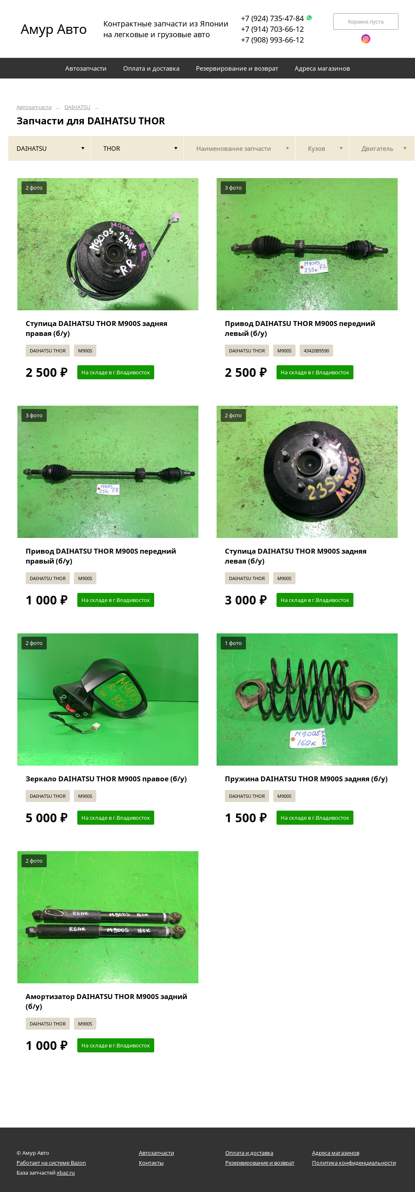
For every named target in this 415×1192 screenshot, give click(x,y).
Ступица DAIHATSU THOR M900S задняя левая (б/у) (296, 556)
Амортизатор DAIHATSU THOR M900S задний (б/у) (106, 1001)
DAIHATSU (77, 107)
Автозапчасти (34, 107)
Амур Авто (54, 29)
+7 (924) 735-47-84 (276, 18)
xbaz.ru (66, 1172)
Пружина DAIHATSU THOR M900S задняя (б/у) (306, 778)
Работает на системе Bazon (51, 1162)
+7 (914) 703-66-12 (272, 29)
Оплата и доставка (249, 1152)
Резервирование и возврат (259, 1162)
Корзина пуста (366, 22)
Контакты (151, 1162)
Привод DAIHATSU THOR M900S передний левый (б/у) (300, 328)
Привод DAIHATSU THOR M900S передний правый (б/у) (101, 556)
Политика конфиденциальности (354, 1162)
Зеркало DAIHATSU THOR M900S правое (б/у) (106, 778)
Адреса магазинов (335, 1152)
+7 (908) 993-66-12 (272, 40)
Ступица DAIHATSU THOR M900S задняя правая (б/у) (96, 328)
